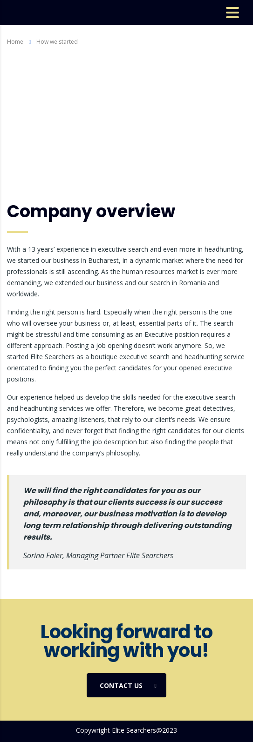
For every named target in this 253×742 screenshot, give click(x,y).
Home (15, 42)
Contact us (128, 685)
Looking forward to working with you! (126, 641)
